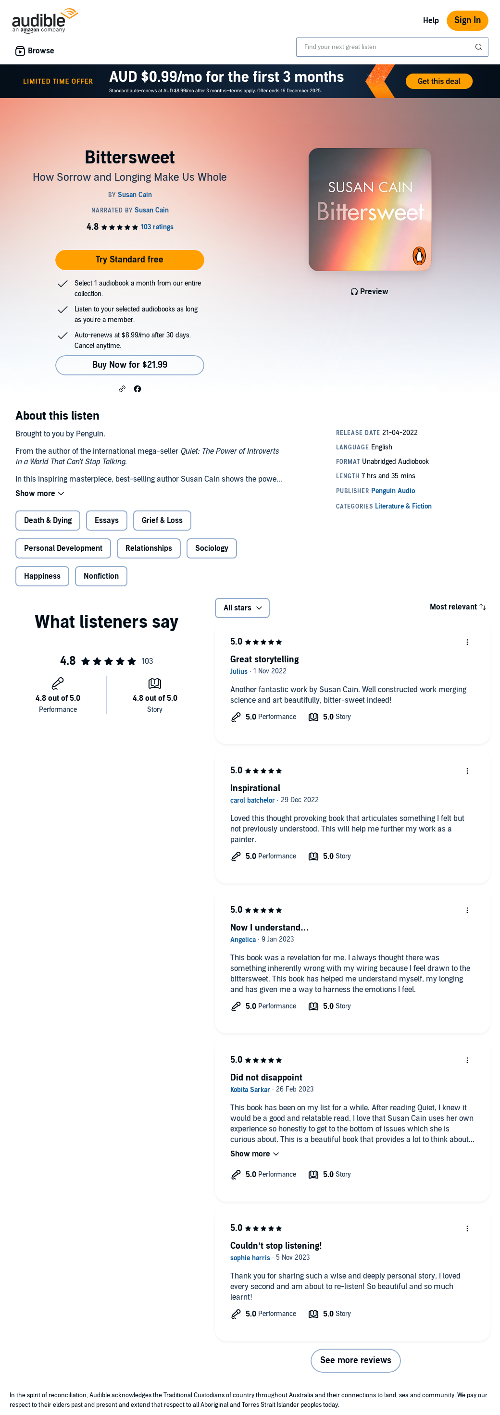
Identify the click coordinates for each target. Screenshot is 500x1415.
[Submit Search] (479, 47)
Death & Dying (48, 520)
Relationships (148, 548)
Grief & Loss (162, 520)
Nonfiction (101, 576)
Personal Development (63, 548)
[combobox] (392, 47)
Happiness (42, 576)
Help (431, 20)
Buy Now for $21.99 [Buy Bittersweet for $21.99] (129, 365)
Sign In (467, 20)
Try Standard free (129, 260)
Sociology (211, 548)
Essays (107, 520)
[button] (122, 388)
